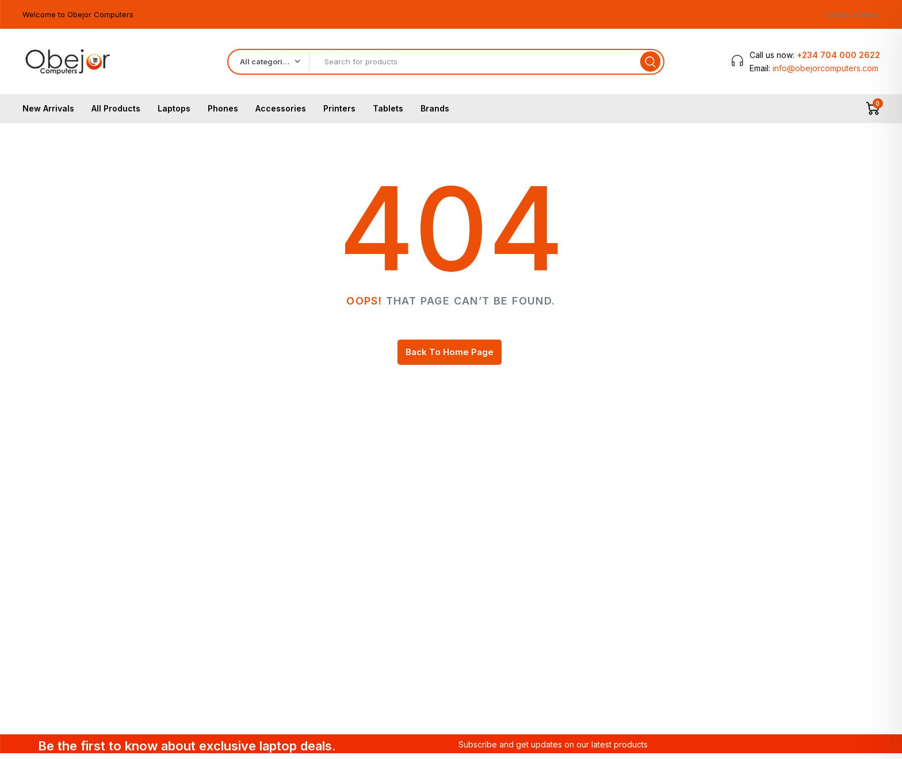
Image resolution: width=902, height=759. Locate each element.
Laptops (174, 113)
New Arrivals (48, 113)
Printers (339, 113)
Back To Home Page (450, 356)
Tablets (388, 113)
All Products (115, 113)
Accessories (280, 113)
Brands (435, 113)
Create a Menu (853, 14)
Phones (223, 113)
